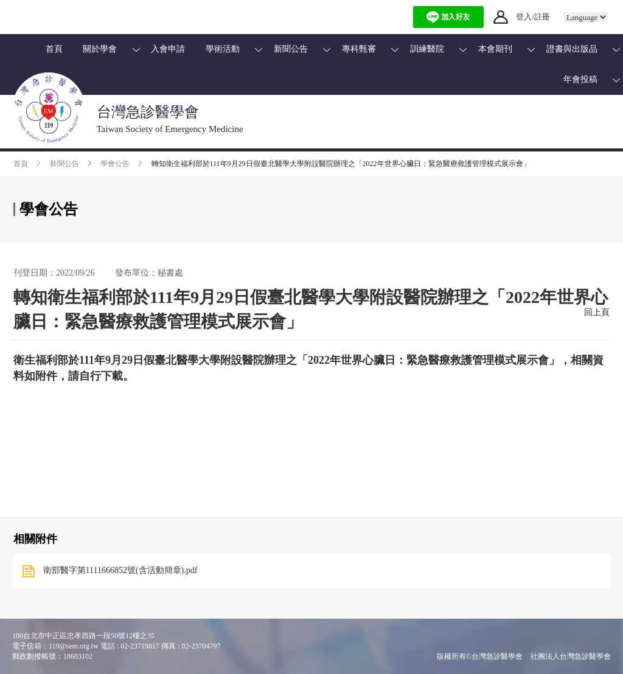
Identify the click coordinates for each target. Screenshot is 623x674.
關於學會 (100, 49)
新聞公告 (291, 49)
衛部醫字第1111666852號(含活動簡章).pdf (120, 570)
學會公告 (115, 163)
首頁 (54, 49)
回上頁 (597, 312)
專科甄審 (359, 49)
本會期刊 (495, 49)
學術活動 (223, 49)
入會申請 (168, 49)
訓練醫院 (427, 49)
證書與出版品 (571, 49)
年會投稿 (580, 79)
